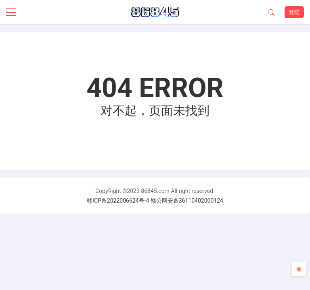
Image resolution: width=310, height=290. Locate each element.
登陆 (294, 12)
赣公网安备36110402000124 (187, 200)
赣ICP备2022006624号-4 (118, 200)
